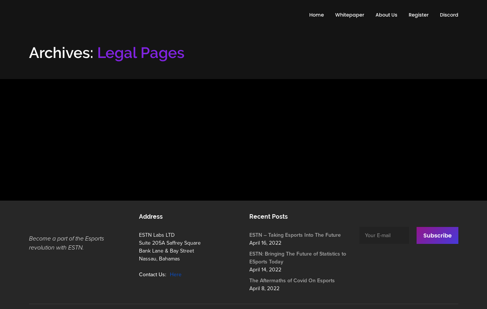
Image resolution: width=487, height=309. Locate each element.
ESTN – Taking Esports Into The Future (295, 235)
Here (176, 274)
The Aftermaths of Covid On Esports (292, 280)
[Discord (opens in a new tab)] (449, 15)
